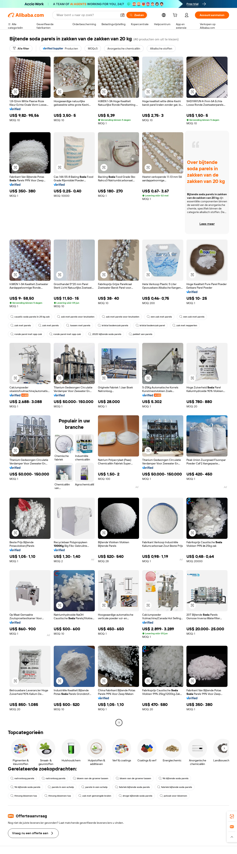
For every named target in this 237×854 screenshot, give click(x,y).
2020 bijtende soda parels (104, 334)
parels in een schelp (61, 787)
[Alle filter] (20, 48)
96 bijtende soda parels (173, 778)
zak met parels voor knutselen (75, 316)
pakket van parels (140, 334)
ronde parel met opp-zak (26, 334)
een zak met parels (159, 316)
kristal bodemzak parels (113, 325)
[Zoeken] (136, 15)
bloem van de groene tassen (90, 778)
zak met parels (20, 325)
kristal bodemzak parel (150, 325)
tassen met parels (78, 325)
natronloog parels (22, 778)
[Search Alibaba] (86, 15)
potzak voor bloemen (173, 795)
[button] (122, 15)
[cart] (176, 15)
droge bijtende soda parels (135, 795)
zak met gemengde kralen (94, 795)
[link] (232, 816)
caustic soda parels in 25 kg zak (30, 316)
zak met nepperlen (184, 325)
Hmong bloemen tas (23, 795)
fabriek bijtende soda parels (132, 787)
